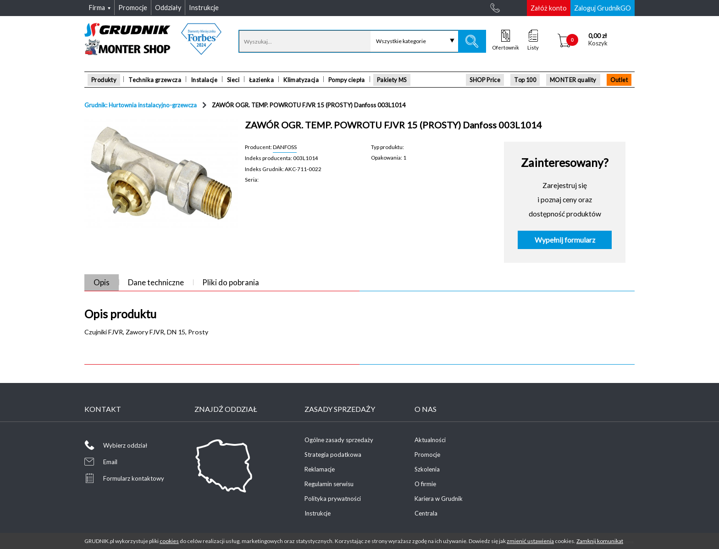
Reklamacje (319, 469)
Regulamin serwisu (329, 484)
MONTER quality (573, 79)
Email (110, 462)
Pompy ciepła (346, 79)
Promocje (427, 454)
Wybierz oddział (125, 445)
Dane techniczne (156, 282)
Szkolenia (427, 469)
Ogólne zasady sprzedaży (338, 440)
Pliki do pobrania (230, 282)
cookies (169, 541)
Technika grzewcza (154, 79)
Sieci (233, 79)
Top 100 (525, 79)
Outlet (619, 79)
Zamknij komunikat (599, 541)
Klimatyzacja (301, 79)
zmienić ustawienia (530, 541)
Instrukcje (317, 513)
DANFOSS (285, 147)
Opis (102, 282)
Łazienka (261, 79)
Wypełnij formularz (565, 240)
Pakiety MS (392, 79)
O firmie (425, 484)
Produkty (103, 79)
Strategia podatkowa (332, 454)
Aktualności (430, 440)
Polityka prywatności (332, 498)
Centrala (426, 513)
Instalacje (204, 79)
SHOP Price (485, 79)
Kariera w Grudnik (439, 498)
